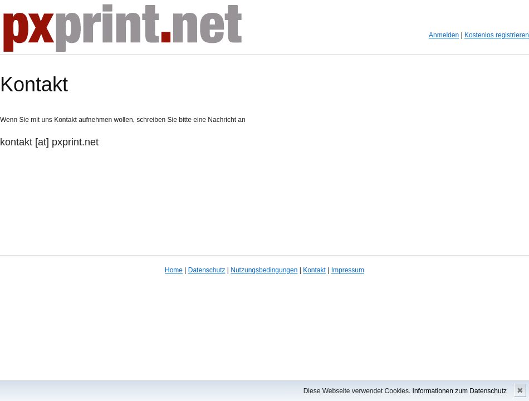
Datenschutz (207, 270)
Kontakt (314, 270)
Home (174, 270)
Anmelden (444, 35)
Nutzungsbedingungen (264, 270)
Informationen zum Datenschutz (460, 391)
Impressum (347, 270)
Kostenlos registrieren (496, 35)
